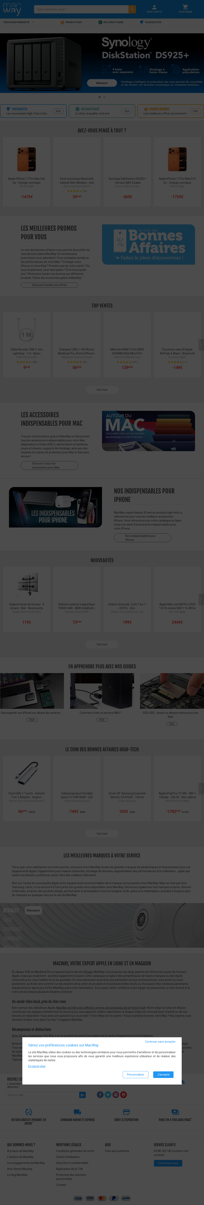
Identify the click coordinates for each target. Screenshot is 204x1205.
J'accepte (163, 1075)
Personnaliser (135, 1075)
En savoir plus (36, 1066)
